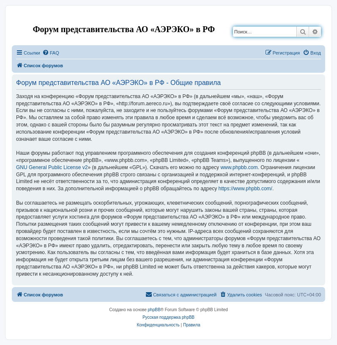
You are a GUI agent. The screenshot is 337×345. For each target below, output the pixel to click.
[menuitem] (50, 53)
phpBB (154, 309)
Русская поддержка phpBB (168, 317)
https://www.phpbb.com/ (245, 189)
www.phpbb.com (239, 167)
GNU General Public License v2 (52, 167)
